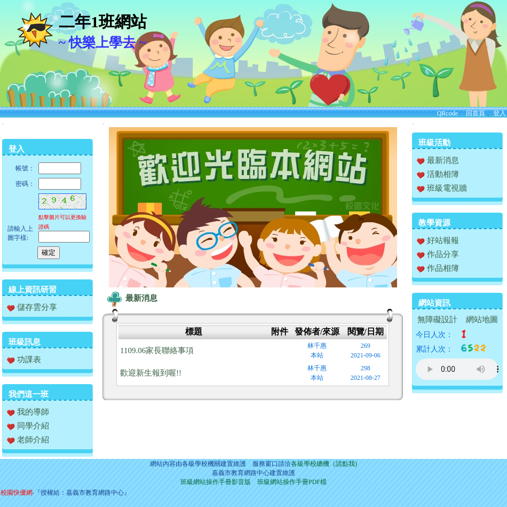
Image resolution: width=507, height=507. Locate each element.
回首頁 (475, 113)
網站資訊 (434, 303)
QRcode (447, 113)
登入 (499, 113)
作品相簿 (438, 268)
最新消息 (130, 298)
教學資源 (434, 223)
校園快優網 (17, 492)
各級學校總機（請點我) (324, 463)
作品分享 (438, 254)
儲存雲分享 (32, 307)
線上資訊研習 (33, 289)
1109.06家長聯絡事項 (157, 350)
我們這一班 (29, 394)
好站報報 (438, 240)
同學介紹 (28, 426)
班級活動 (434, 142)
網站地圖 (482, 319)
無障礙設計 (437, 319)
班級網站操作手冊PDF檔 (292, 482)
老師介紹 (28, 439)
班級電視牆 (442, 188)
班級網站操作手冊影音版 (215, 482)
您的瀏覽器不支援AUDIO (457, 369)
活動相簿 (438, 174)
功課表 (24, 359)
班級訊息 (25, 342)
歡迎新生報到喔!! (150, 373)
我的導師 (28, 412)
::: (3, 123)
